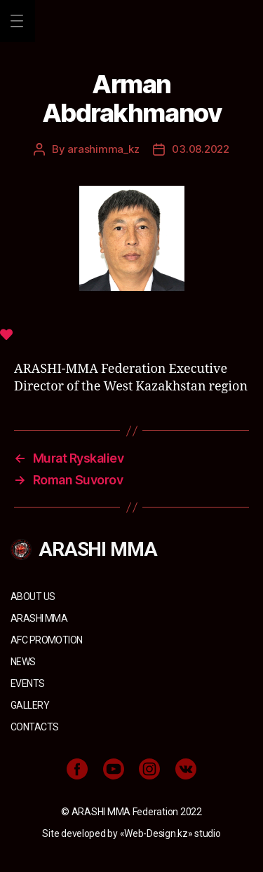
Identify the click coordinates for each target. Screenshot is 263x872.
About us (33, 596)
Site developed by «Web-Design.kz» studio (131, 833)
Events (28, 683)
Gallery (30, 705)
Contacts (34, 727)
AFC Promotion (46, 640)
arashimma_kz (103, 149)
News (23, 661)
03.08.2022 (200, 149)
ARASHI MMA (39, 618)
